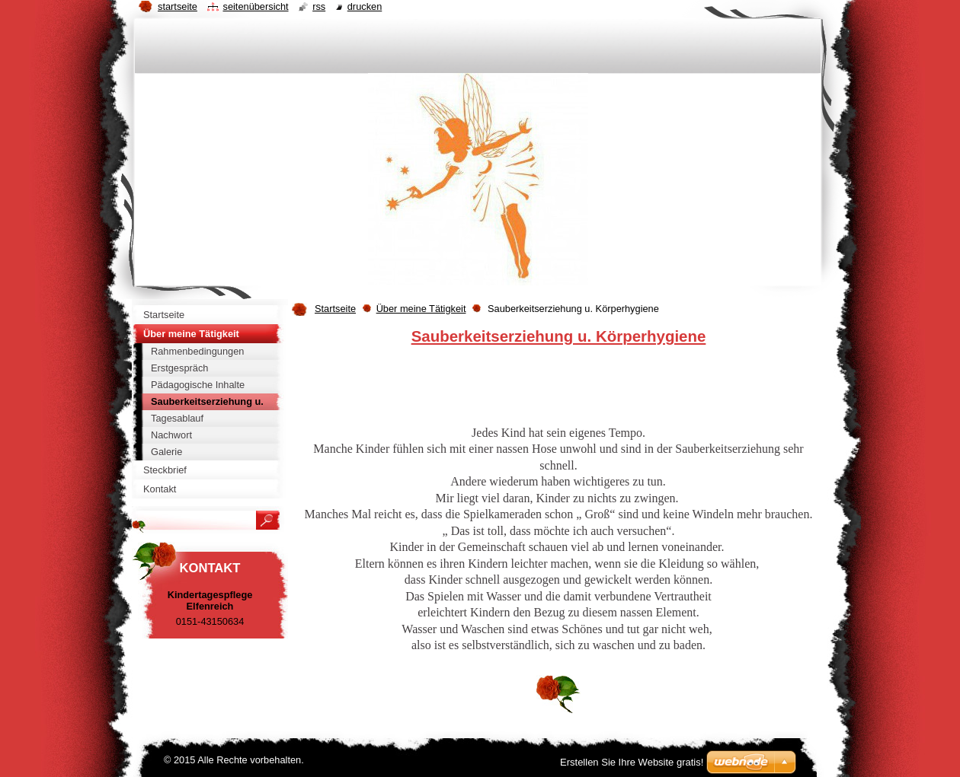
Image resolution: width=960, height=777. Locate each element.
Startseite (335, 308)
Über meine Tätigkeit (421, 308)
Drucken (364, 6)
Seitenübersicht (255, 6)
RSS (318, 6)
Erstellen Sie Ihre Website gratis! (631, 762)
